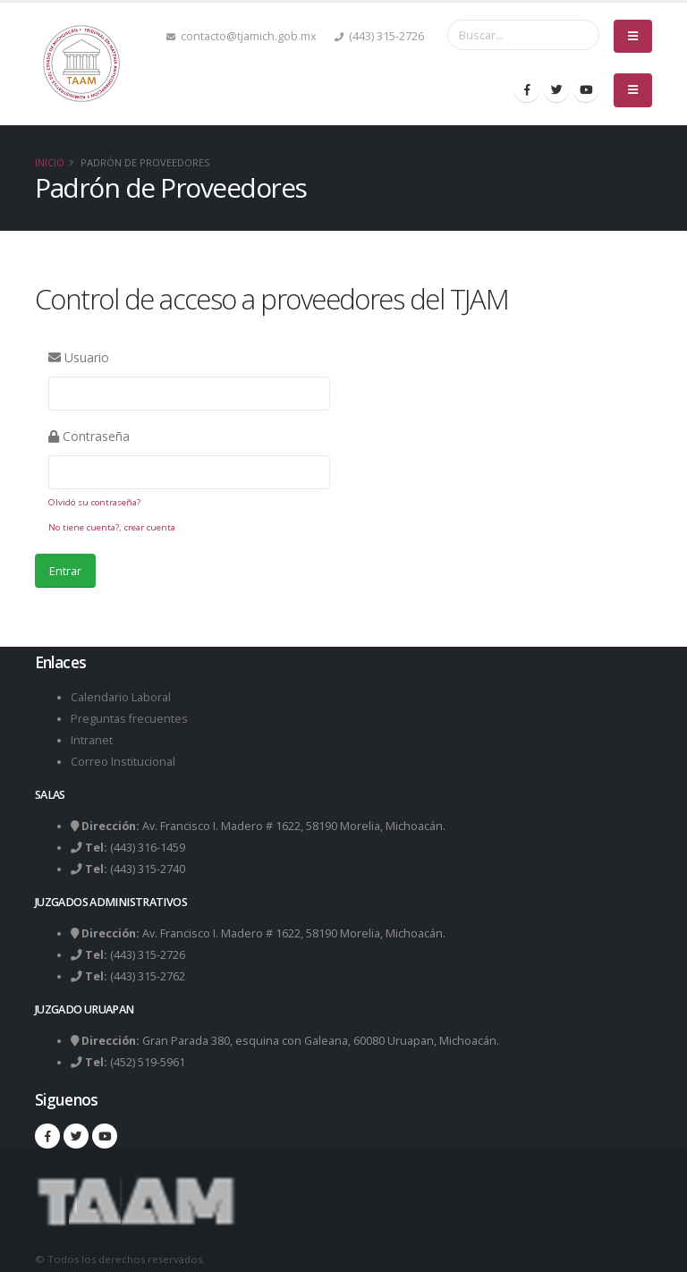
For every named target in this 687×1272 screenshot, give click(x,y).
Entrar (65, 571)
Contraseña (89, 436)
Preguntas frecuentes (129, 718)
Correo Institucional (123, 761)
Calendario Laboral (121, 697)
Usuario (78, 357)
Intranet (92, 740)
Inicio (49, 162)
